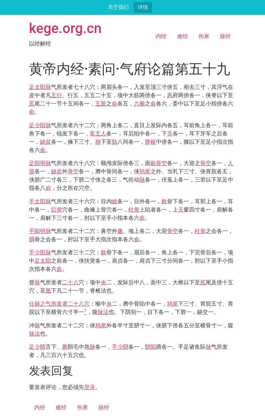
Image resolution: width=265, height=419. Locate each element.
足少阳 (37, 125)
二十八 (70, 282)
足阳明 (37, 163)
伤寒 (203, 36)
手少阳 (37, 252)
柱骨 (133, 209)
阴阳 (150, 347)
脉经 (225, 36)
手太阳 (37, 201)
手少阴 (120, 347)
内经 (161, 36)
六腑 (139, 103)
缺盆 (45, 142)
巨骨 (56, 209)
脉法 (103, 312)
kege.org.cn (65, 28)
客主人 (98, 133)
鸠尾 (144, 171)
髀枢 (150, 142)
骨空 (161, 163)
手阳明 (37, 231)
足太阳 (37, 87)
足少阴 (37, 347)
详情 (143, 7)
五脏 (100, 103)
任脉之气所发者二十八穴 (59, 303)
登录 (89, 387)
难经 (182, 36)
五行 (56, 95)
